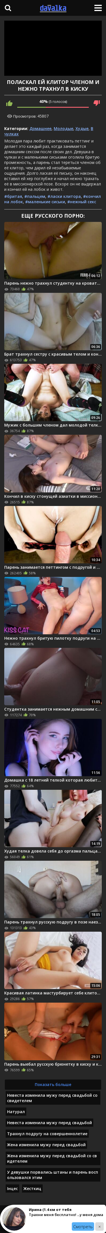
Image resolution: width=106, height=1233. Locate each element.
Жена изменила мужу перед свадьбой (46, 1144)
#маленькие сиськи (45, 201)
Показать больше (53, 1084)
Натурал (16, 1111)
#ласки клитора (64, 196)
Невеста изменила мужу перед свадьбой (49, 1122)
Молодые (63, 128)
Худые (81, 128)
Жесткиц (32, 1188)
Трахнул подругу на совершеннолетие (47, 1133)
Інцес (12, 1188)
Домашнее (40, 128)
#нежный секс (81, 201)
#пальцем (34, 196)
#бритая (13, 196)
